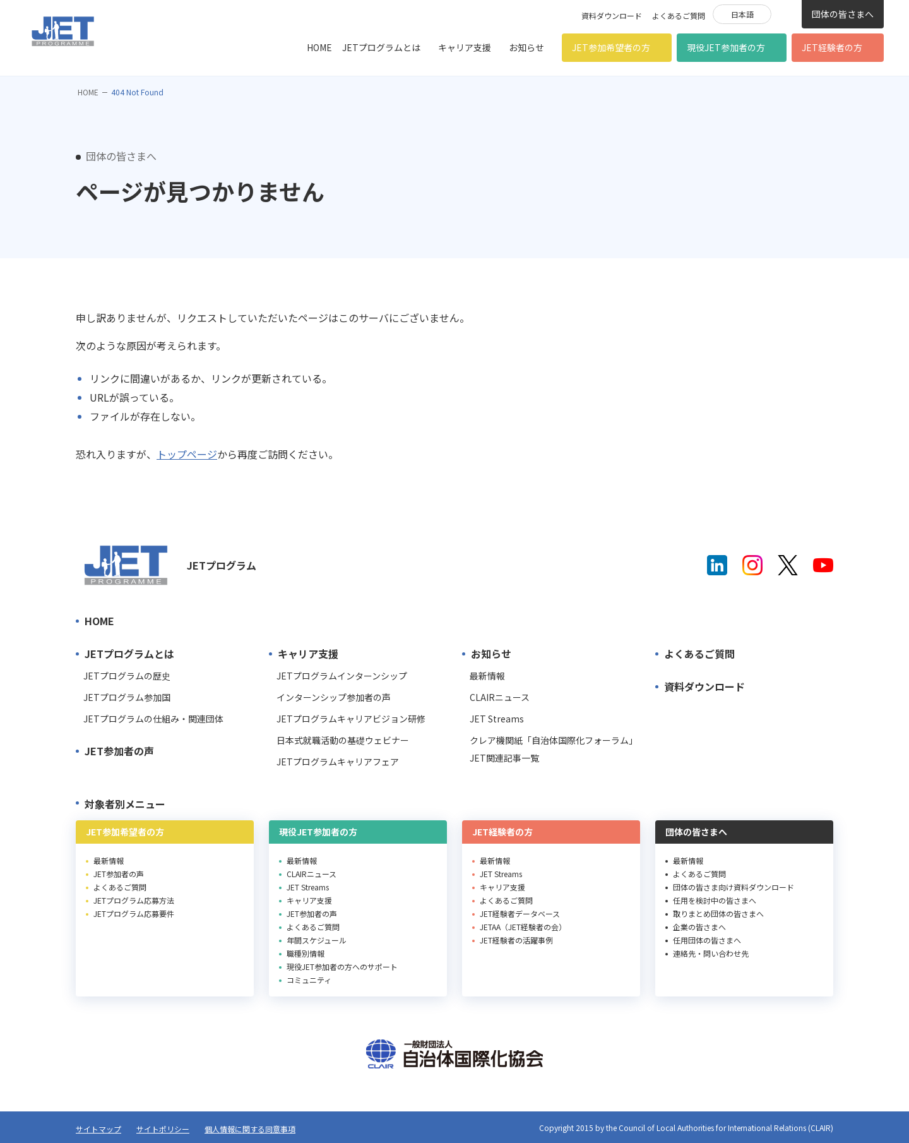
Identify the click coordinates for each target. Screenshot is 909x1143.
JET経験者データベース (520, 913)
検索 (786, 13)
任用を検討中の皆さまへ (714, 900)
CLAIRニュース (500, 697)
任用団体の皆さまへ (707, 940)
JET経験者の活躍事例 (516, 940)
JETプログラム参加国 (126, 697)
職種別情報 (305, 953)
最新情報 (487, 675)
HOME (319, 47)
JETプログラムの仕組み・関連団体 (153, 718)
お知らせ (526, 47)
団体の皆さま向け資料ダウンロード (733, 887)
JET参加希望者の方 (611, 47)
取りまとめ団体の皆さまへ (718, 913)
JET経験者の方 (832, 47)
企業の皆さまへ (699, 926)
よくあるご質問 (678, 15)
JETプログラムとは (381, 47)
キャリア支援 (464, 47)
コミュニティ (309, 979)
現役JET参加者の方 (726, 47)
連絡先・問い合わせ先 (711, 953)
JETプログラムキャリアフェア (337, 761)
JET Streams (497, 718)
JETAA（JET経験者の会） (523, 926)
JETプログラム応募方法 (133, 900)
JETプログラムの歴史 (126, 675)
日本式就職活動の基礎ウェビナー (342, 740)
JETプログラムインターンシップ (341, 675)
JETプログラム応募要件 (133, 913)
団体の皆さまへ (843, 14)
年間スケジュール (317, 940)
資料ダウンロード (611, 15)
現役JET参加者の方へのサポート (342, 966)
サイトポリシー (162, 1128)
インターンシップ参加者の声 (333, 697)
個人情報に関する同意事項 (250, 1128)
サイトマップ (98, 1128)
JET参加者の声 (119, 750)
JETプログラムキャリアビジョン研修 (350, 718)
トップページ (187, 454)
